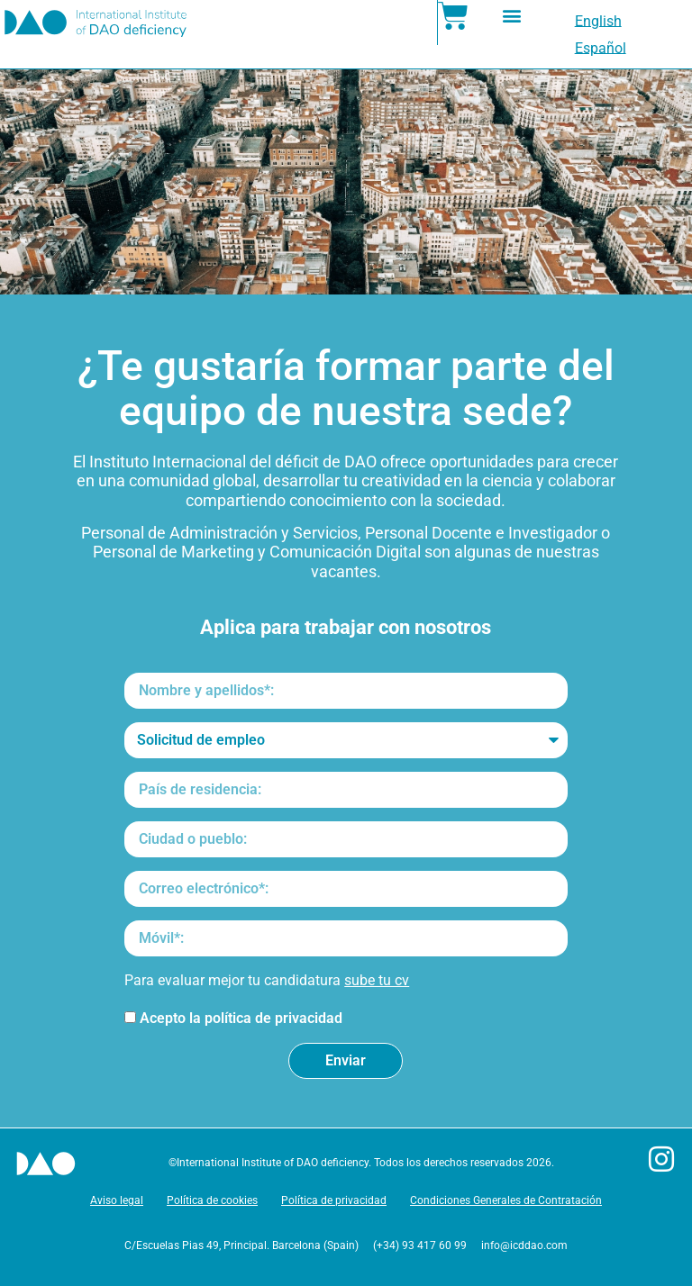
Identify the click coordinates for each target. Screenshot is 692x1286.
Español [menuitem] (600, 48)
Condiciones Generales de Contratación (506, 1200)
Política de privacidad (334, 1200)
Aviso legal (116, 1200)
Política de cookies (212, 1200)
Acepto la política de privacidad (241, 1019)
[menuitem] (598, 21)
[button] (511, 15)
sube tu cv (376, 980)
